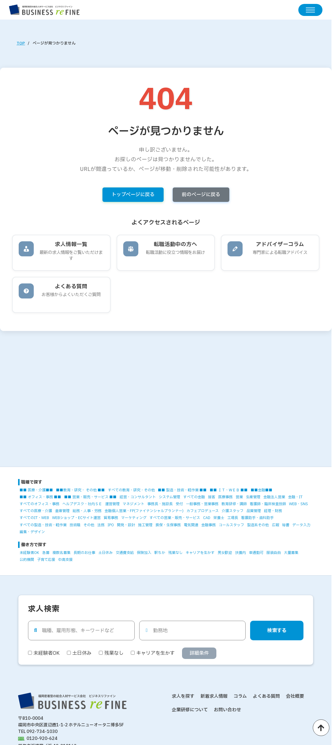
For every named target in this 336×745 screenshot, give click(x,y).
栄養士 (218, 518)
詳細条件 (199, 653)
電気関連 (191, 525)
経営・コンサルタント (138, 497)
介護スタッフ (232, 511)
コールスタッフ (231, 525)
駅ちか (159, 552)
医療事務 (225, 497)
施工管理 (145, 525)
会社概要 (295, 696)
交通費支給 (125, 552)
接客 (211, 497)
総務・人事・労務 (87, 511)
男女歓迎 (225, 552)
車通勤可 (256, 552)
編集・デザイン (32, 532)
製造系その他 (258, 525)
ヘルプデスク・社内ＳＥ (82, 504)
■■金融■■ (261, 490)
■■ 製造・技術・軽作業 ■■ (182, 490)
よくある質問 (266, 696)
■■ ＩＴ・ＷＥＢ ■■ (229, 490)
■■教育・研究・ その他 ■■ (80, 490)
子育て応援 (46, 559)
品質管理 (254, 511)
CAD (206, 518)
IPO (111, 525)
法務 (101, 525)
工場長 (232, 518)
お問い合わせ (227, 709)
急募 (45, 552)
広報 (275, 525)
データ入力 (301, 525)
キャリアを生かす (200, 552)
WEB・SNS (298, 504)
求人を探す (183, 696)
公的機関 (27, 559)
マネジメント (133, 504)
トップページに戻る (133, 194)
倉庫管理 (62, 511)
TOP (21, 43)
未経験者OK (29, 552)
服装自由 (273, 552)
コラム (240, 696)
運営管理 (112, 504)
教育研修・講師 (234, 504)
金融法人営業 (274, 497)
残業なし (175, 552)
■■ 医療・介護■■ (36, 490)
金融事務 (208, 525)
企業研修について (190, 709)
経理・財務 (273, 511)
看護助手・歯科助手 (257, 518)
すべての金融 (194, 497)
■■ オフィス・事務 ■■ (40, 497)
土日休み (105, 552)
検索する (277, 630)
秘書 (285, 525)
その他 (88, 525)
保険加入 (144, 552)
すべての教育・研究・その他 (131, 490)
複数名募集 (61, 552)
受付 (179, 504)
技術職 (75, 525)
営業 (239, 497)
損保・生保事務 (168, 525)
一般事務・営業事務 (202, 504)
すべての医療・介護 (36, 511)
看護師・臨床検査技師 (268, 504)
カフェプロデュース (203, 511)
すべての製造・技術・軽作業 (43, 525)
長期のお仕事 (84, 552)
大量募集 (291, 552)
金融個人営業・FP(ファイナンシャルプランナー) (144, 511)
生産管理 (253, 497)
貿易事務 (111, 518)
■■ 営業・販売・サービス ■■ (90, 497)
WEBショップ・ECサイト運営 (76, 518)
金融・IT (295, 497)
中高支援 (65, 559)
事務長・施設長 (160, 504)
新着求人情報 (214, 696)
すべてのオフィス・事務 (39, 504)
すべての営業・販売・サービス (174, 518)
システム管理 (169, 497)
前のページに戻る (201, 194)
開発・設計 (126, 525)
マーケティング (133, 518)
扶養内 (240, 552)
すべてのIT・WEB (34, 518)
